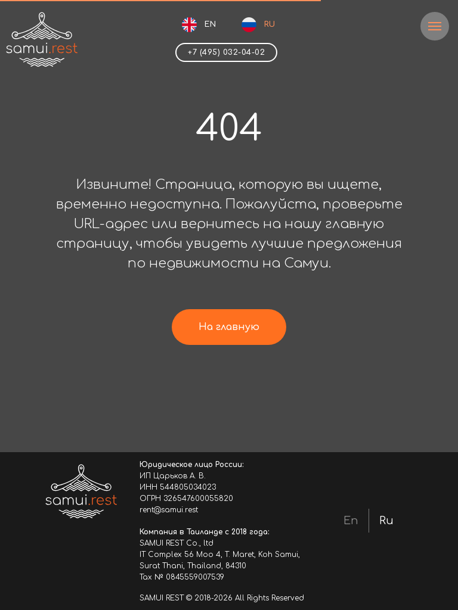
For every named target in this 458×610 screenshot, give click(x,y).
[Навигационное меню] (434, 26)
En (351, 521)
